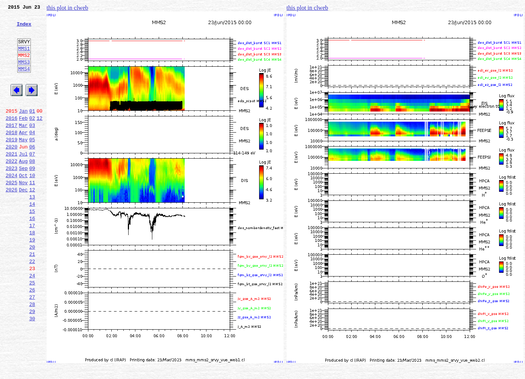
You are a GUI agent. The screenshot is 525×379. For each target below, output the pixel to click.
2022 (11, 186)
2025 (11, 211)
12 (39, 137)
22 (32, 303)
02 (32, 137)
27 (32, 344)
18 (32, 269)
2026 (11, 220)
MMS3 (24, 73)
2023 (11, 195)
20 (32, 286)
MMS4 (24, 81)
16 (32, 253)
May (23, 162)
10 (32, 203)
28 (32, 352)
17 (32, 261)
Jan (23, 128)
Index (24, 28)
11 (32, 211)
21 (32, 294)
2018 (11, 153)
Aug (23, 186)
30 (32, 369)
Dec (23, 220)
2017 (11, 145)
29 (32, 361)
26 (32, 336)
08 (32, 186)
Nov (23, 211)
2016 (11, 137)
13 (32, 228)
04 (32, 153)
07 (32, 178)
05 (32, 162)
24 (32, 319)
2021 (11, 178)
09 (32, 195)
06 (32, 170)
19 (32, 278)
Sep (23, 195)
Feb (23, 137)
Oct (23, 203)
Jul (23, 178)
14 (32, 236)
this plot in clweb (67, 8)
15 (32, 244)
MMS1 (24, 57)
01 (32, 128)
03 (32, 145)
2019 (11, 162)
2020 (11, 170)
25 (32, 327)
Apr (23, 153)
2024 (11, 203)
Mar (23, 145)
